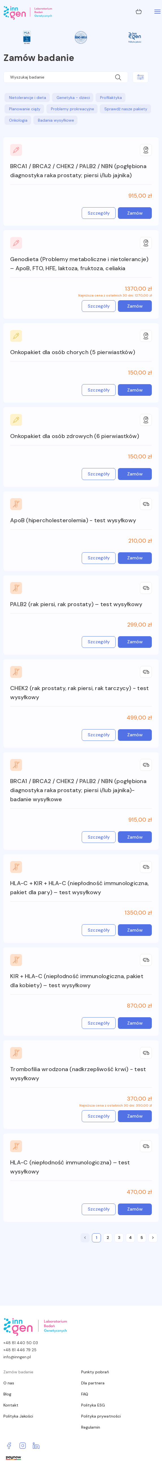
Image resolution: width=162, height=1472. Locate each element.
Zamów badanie (18, 1371)
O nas (8, 1383)
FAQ (84, 1394)
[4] (130, 1237)
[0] (85, 1237)
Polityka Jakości (18, 1416)
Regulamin (90, 1427)
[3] (119, 1237)
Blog (7, 1394)
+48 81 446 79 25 (19, 1349)
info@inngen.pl (17, 1356)
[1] (96, 1237)
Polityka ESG (93, 1405)
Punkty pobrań (95, 1371)
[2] (107, 1237)
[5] (141, 1237)
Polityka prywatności (101, 1416)
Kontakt (10, 1405)
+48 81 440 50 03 (20, 1342)
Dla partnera (93, 1383)
